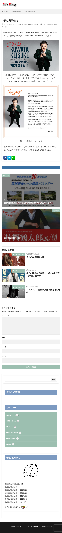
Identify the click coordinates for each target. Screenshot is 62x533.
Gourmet (13, 415)
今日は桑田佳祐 (30, 12)
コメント (6, 315)
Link (11, 444)
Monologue (13, 421)
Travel (12, 427)
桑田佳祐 (50, 24)
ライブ (44, 24)
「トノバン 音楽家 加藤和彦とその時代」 (43, 291)
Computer (13, 438)
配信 (55, 24)
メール (4, 347)
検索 (53, 379)
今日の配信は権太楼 (35, 257)
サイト (4, 356)
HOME (6, 12)
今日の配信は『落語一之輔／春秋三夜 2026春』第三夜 (43, 274)
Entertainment (16, 12)
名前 (3, 337)
